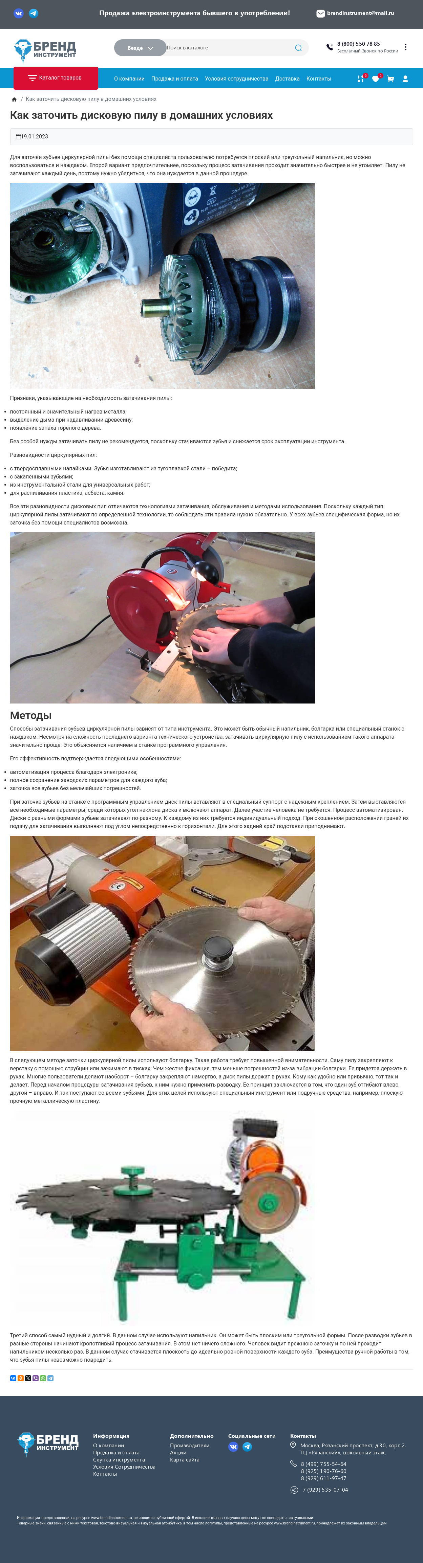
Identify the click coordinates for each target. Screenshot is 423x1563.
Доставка (287, 78)
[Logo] (45, 51)
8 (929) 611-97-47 (323, 1477)
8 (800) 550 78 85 (358, 43)
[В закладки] (376, 79)
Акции (178, 1452)
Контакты (318, 78)
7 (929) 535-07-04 (325, 1489)
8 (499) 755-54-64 (323, 1463)
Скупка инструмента (119, 1459)
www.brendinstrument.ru (111, 1518)
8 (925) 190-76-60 (323, 1470)
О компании (129, 78)
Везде (140, 47)
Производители (189, 1445)
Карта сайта (185, 1459)
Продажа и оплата (174, 78)
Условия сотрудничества (237, 78)
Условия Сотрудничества (124, 1466)
